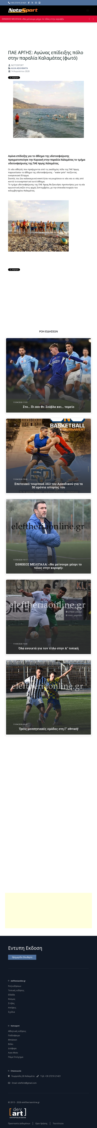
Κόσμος (11, 999)
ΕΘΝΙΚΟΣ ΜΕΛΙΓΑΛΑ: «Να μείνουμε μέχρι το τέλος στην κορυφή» (33, 19)
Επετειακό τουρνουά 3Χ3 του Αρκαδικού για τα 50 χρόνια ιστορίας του (48, 485)
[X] (32, 2)
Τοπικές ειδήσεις (16, 990)
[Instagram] (36, 2)
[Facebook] (28, 2)
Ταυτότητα (58, 1123)
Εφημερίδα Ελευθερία (22, 957)
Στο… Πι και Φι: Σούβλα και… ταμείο (48, 407)
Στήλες (11, 1003)
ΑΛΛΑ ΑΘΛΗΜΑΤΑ (19, 68)
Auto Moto (13, 1052)
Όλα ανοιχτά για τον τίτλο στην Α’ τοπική (49, 648)
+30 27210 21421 (17, 2)
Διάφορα (12, 1048)
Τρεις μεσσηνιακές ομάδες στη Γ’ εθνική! (48, 729)
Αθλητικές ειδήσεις (17, 1031)
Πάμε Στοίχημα (15, 1057)
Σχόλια (11, 1012)
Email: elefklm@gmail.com (22, 1083)
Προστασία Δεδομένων (19, 1123)
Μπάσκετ (12, 1039)
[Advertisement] (48, 910)
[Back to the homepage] (23, 10)
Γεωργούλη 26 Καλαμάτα (21, 1076)
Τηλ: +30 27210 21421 (49, 1076)
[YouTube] (39, 2)
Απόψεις (12, 1007)
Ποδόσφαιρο (14, 1035)
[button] (87, 10)
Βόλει (10, 1044)
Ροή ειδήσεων (14, 986)
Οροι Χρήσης (41, 1123)
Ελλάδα (11, 994)
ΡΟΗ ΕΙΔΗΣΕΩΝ (48, 331)
